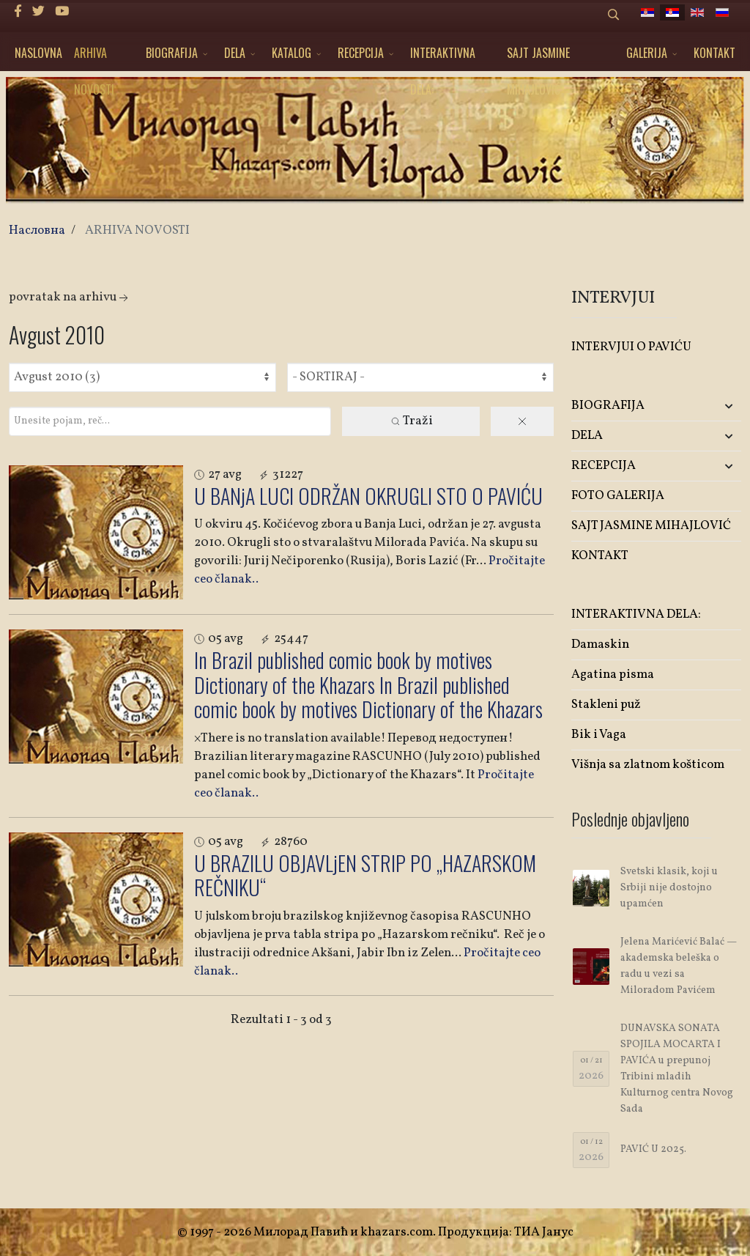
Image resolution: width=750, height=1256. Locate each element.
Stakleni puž (606, 704)
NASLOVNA (38, 53)
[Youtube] (62, 12)
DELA (234, 53)
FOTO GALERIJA (617, 495)
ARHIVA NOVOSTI (94, 57)
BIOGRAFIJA (172, 53)
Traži (411, 421)
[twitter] (38, 12)
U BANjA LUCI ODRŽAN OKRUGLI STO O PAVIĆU (368, 496)
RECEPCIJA (361, 53)
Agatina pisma (612, 674)
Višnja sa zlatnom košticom (647, 764)
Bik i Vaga (598, 734)
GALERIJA (646, 53)
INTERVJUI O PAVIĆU (631, 347)
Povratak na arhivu (70, 297)
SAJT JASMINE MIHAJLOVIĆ (538, 57)
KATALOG (291, 53)
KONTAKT (714, 53)
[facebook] (18, 12)
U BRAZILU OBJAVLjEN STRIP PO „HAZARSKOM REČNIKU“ (365, 875)
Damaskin (600, 644)
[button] (713, 406)
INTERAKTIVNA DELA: (442, 57)
